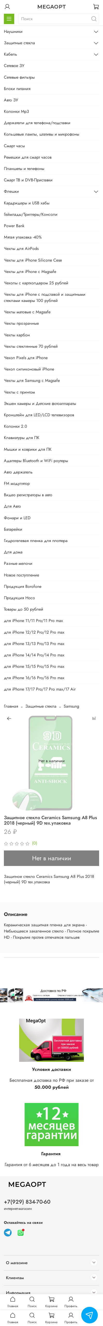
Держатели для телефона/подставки (37, 123)
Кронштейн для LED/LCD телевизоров (39, 415)
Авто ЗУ (11, 100)
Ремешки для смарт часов (28, 157)
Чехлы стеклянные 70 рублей (31, 346)
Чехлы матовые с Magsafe (27, 312)
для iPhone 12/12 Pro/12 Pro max (34, 632)
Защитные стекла (40, 706)
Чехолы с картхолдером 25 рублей (36, 283)
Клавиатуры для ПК (21, 438)
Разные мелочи (18, 563)
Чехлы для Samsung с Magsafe (32, 380)
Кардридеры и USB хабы (26, 203)
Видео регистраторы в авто (28, 495)
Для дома (13, 552)
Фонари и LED (17, 518)
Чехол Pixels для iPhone (26, 358)
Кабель (10, 54)
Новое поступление (21, 575)
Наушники (13, 31)
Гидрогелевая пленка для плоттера (36, 541)
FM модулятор (17, 483)
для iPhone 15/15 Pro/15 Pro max (34, 666)
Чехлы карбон (17, 335)
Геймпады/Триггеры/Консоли (30, 214)
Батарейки (13, 529)
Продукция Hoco (19, 598)
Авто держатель (18, 472)
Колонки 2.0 (15, 426)
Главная (11, 706)
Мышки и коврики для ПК (28, 449)
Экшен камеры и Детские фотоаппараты (40, 403)
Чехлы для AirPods (21, 248)
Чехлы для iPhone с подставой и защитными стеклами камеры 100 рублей (44, 297)
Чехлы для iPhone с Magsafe (30, 272)
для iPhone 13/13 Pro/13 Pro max (34, 644)
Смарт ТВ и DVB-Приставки (28, 180)
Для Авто (12, 506)
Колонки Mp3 (16, 111)
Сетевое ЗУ (14, 66)
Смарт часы (14, 146)
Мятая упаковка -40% (23, 237)
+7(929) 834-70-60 (27, 1202)
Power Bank (14, 226)
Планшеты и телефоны (24, 169)
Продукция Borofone (22, 586)
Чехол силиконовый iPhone (29, 369)
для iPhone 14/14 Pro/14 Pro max (34, 655)
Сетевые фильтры (19, 77)
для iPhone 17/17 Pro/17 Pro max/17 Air (40, 689)
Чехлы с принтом (19, 392)
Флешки (11, 191)
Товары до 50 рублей (23, 609)
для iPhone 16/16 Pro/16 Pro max (34, 678)
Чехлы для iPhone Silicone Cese (33, 260)
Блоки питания (17, 89)
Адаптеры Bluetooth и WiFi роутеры (36, 461)
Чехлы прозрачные (21, 323)
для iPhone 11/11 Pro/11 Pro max (33, 621)
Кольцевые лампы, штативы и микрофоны (41, 134)
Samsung (71, 706)
